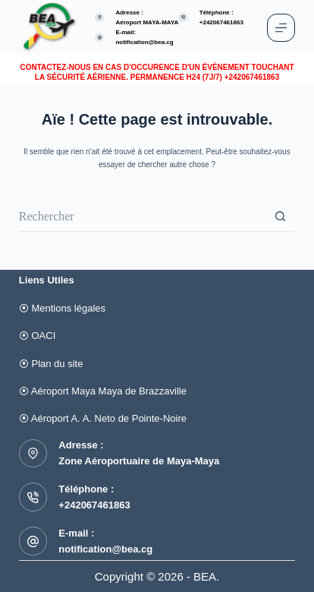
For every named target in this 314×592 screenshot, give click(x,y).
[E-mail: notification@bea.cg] (100, 38)
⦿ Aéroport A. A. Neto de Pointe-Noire (103, 418)
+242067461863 (94, 505)
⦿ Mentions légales (62, 308)
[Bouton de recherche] (280, 216)
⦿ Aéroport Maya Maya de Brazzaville (103, 391)
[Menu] (281, 28)
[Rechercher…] (142, 216)
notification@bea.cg (144, 42)
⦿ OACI (37, 335)
